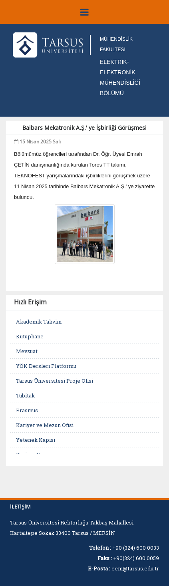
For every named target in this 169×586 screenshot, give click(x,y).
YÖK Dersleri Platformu (46, 365)
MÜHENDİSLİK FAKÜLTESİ (116, 44)
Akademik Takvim (39, 321)
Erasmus (27, 410)
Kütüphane (30, 336)
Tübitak (25, 395)
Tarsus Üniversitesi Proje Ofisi (54, 380)
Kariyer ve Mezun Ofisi (45, 425)
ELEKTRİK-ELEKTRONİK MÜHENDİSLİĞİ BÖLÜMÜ (120, 77)
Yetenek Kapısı (35, 439)
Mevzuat (27, 351)
